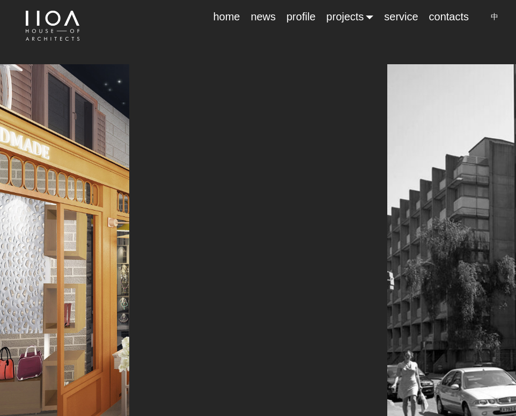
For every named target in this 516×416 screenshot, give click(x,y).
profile (300, 16)
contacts (449, 16)
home (226, 16)
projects (349, 16)
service (401, 16)
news (263, 16)
